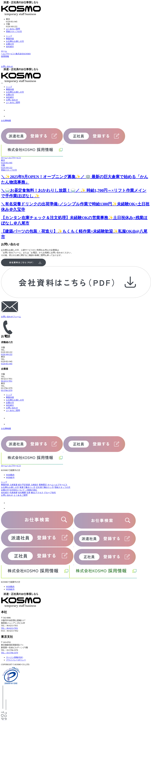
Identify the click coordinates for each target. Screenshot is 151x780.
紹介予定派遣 (24, 485)
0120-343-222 (6, 354)
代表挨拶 (13, 492)
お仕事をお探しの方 (15, 41)
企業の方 (10, 44)
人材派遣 (13, 485)
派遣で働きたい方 (27, 487)
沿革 (28, 492)
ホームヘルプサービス (11, 158)
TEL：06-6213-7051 (9, 628)
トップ (9, 36)
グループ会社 (50, 492)
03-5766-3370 (6, 390)
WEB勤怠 (10, 475)
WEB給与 (10, 477)
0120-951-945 (6, 364)
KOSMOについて (17, 490)
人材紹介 (34, 485)
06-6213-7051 (6, 381)
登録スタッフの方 (14, 31)
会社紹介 (10, 46)
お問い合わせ (12, 100)
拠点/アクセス (37, 492)
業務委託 (43, 485)
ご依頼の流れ (31, 490)
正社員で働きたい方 (45, 487)
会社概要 (22, 492)
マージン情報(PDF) (14, 657)
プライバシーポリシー (16, 660)
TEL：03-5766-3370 (9, 653)
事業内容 (10, 39)
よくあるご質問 (13, 29)
